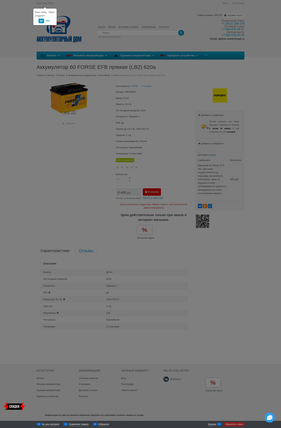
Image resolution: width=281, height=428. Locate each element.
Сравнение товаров (79, 424)
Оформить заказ (234, 424)
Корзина (212, 424)
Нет (48, 20)
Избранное (103, 424)
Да (41, 20)
